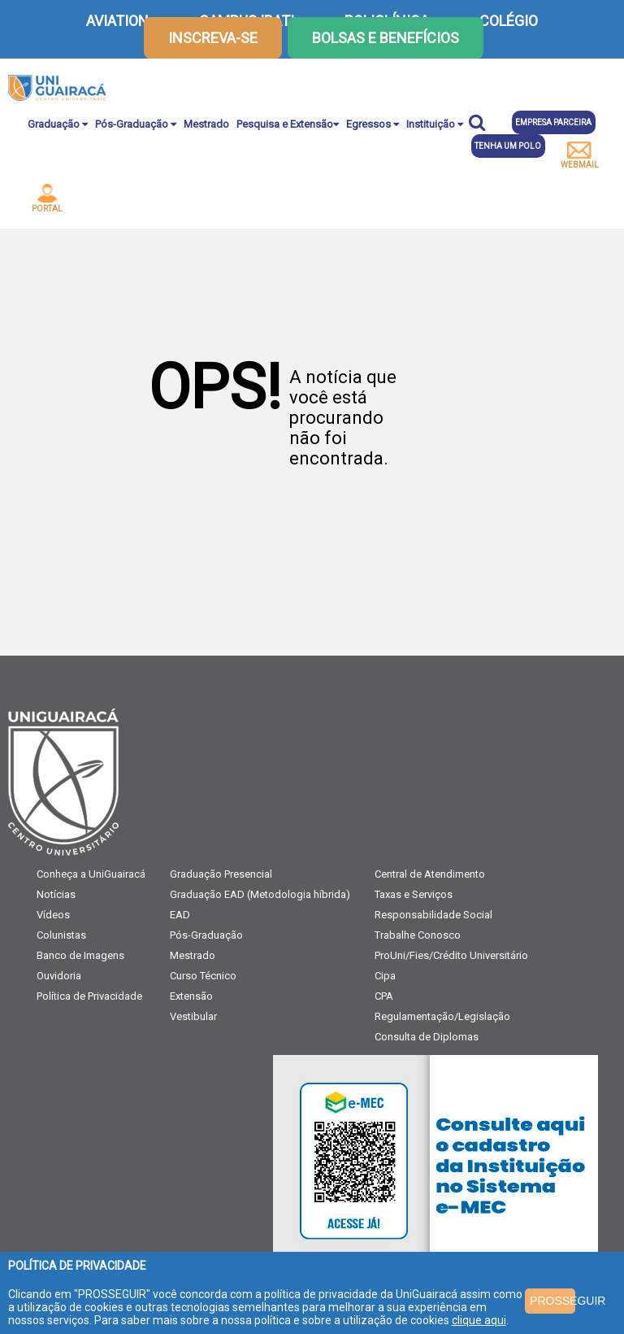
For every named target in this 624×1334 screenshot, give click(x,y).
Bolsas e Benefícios (385, 37)
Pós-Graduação (135, 124)
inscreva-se (213, 37)
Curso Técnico (203, 976)
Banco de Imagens (80, 955)
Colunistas (61, 935)
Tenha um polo (507, 146)
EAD (180, 915)
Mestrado (206, 124)
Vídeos (53, 915)
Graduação (58, 124)
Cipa (385, 976)
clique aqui (479, 1320)
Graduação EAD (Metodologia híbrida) (260, 894)
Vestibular (193, 1016)
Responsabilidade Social (433, 915)
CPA (384, 996)
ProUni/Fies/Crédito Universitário (451, 955)
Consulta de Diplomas (427, 1037)
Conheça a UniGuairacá (91, 874)
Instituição (434, 124)
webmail (580, 155)
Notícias (56, 894)
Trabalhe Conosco (418, 935)
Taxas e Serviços (414, 894)
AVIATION (117, 20)
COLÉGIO (508, 20)
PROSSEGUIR (552, 1300)
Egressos (372, 124)
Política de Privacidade (89, 996)
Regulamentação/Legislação (442, 1016)
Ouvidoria (59, 976)
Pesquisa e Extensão (287, 124)
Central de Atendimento (430, 874)
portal (47, 198)
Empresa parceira (553, 122)
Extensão (191, 996)
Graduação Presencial (221, 874)
